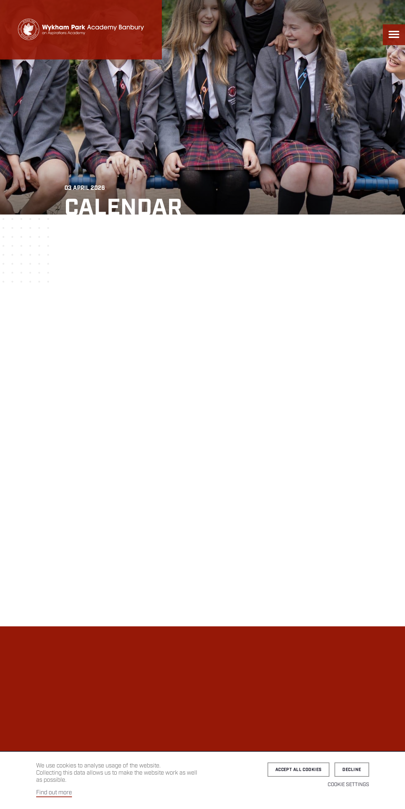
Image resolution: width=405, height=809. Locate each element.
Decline (351, 769)
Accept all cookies (298, 769)
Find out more (54, 792)
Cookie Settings (348, 784)
